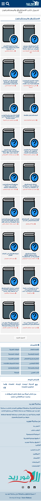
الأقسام (36, 458)
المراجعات (36, 462)
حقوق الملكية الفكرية (32, 438)
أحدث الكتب (35, 450)
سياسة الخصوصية (33, 434)
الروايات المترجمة (13, 354)
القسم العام (35, 350)
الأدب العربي (35, 373)
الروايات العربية (14, 350)
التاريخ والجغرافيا (13, 368)
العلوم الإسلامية (33, 354)
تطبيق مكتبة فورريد (32, 442)
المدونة (16, 373)
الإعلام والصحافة (33, 368)
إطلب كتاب (35, 430)
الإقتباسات (36, 466)
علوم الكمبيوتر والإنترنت (11, 363)
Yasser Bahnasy (27, 498)
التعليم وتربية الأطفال (31, 359)
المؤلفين (36, 454)
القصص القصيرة (13, 359)
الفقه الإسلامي (34, 363)
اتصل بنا (36, 426)
